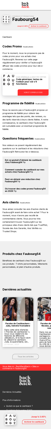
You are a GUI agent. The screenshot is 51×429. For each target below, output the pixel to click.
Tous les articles (26, 356)
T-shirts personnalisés (26, 264)
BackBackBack (23, 366)
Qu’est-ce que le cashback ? (19, 406)
